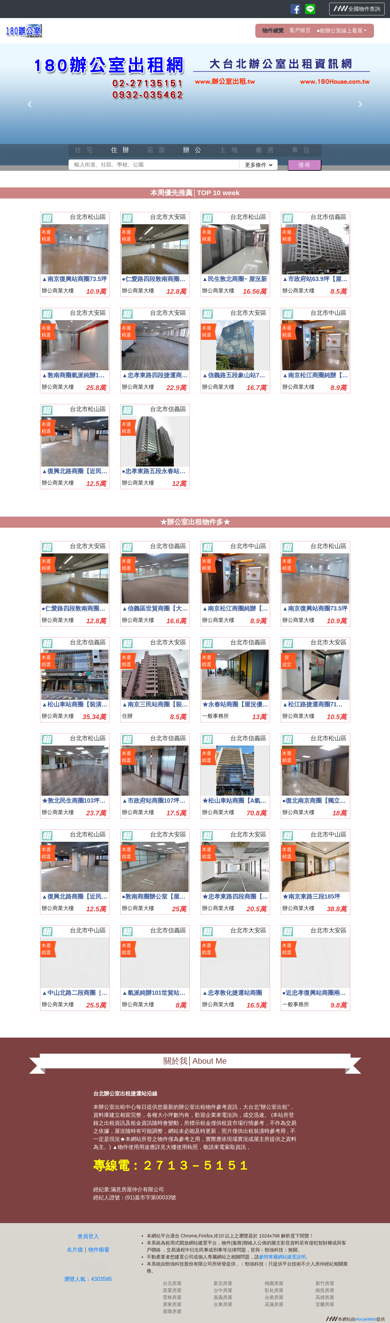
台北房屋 (172, 1283)
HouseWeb (365, 1319)
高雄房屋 (324, 1297)
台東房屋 (223, 1304)
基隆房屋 (172, 1311)
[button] (29, 104)
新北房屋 (223, 1283)
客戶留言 (300, 30)
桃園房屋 (274, 1283)
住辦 (122, 149)
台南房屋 (274, 1297)
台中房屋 (223, 1290)
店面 (158, 149)
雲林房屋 (172, 1297)
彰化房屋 (274, 1290)
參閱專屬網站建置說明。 (284, 1257)
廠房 (267, 149)
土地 (231, 149)
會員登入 (88, 1236)
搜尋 (304, 165)
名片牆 (75, 1249)
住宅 (86, 149)
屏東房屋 (172, 1304)
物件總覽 (273, 30)
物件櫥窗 (99, 1249)
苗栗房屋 (172, 1290)
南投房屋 (324, 1290)
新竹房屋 (324, 1283)
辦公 (195, 149)
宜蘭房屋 (324, 1304)
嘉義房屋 (223, 1297)
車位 (303, 149)
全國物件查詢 (357, 9)
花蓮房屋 (274, 1304)
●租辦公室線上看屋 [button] (339, 30)
